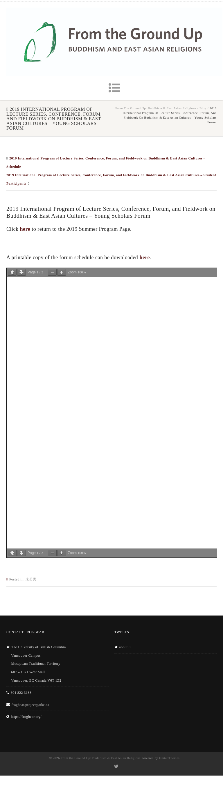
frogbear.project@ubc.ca (30, 705)
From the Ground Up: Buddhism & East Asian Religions (155, 108)
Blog (202, 108)
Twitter (116, 766)
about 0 (125, 647)
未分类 (31, 579)
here (25, 229)
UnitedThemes (169, 758)
